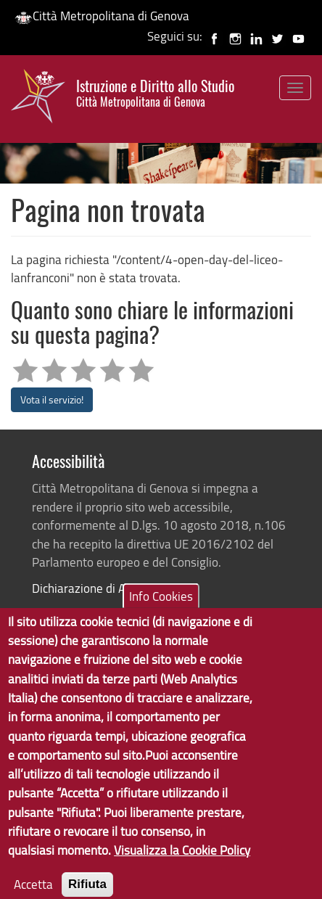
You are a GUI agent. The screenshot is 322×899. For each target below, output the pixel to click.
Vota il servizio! (51, 399)
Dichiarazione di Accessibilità (107, 588)
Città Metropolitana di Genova (102, 15)
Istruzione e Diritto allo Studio (155, 93)
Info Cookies (161, 610)
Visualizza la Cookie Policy (182, 864)
